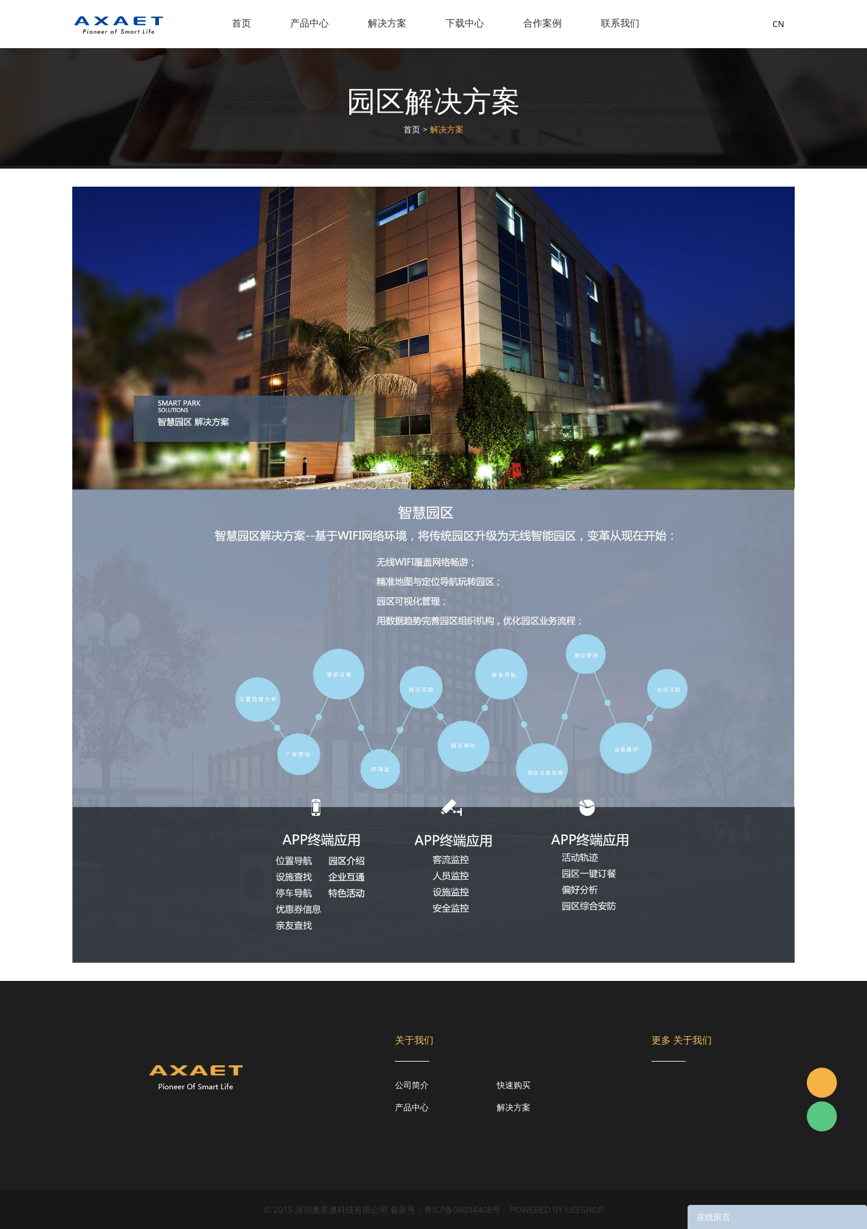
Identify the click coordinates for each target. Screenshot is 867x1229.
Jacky (822, 1083)
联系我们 (620, 23)
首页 (241, 23)
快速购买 (513, 1085)
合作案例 (542, 23)
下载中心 (465, 23)
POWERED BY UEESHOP (556, 1209)
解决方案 (387, 23)
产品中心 (309, 23)
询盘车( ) (733, 24)
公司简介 (412, 1085)
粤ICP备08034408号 (462, 1209)
